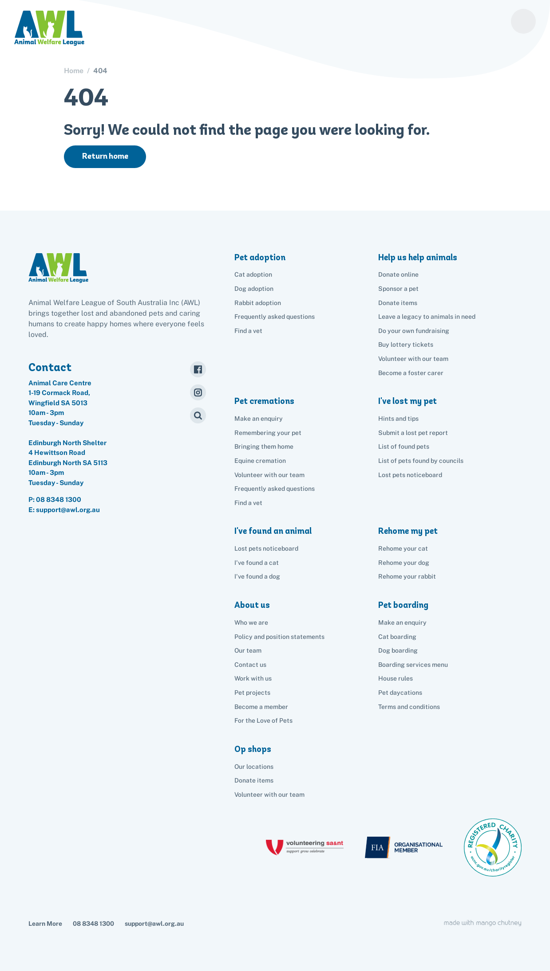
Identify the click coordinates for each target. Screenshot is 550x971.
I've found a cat (256, 562)
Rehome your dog (403, 562)
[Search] (198, 415)
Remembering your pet (267, 432)
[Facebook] (198, 369)
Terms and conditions (409, 706)
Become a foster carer (410, 372)
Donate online (398, 274)
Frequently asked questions (274, 316)
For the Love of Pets (263, 720)
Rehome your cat (403, 548)
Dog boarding (398, 650)
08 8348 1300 (58, 499)
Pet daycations (400, 692)
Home (73, 70)
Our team (247, 650)
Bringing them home (263, 446)
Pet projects (252, 692)
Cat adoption (253, 274)
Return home (105, 156)
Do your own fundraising (413, 330)
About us (252, 605)
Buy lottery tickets (405, 344)
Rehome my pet (408, 531)
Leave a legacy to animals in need (426, 316)
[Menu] (523, 21)
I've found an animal (273, 531)
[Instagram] (198, 392)
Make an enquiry (402, 622)
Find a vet (248, 330)
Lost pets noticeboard (410, 474)
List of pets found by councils (420, 460)
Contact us (250, 664)
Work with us (253, 678)
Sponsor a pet (398, 288)
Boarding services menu (413, 664)
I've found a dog (257, 576)
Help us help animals (417, 257)
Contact (49, 367)
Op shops (252, 749)
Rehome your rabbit (407, 576)
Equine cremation (260, 460)
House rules (395, 678)
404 (100, 70)
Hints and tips (398, 418)
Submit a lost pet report (413, 432)
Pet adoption (259, 257)
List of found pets (403, 446)
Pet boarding (403, 605)
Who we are (251, 622)
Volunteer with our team (413, 358)
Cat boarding (397, 636)
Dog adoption (253, 288)
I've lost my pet (407, 401)
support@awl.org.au (154, 923)
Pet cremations (264, 401)
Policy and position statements (279, 636)
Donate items (397, 302)
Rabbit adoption (257, 302)
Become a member (261, 706)
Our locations (253, 766)
